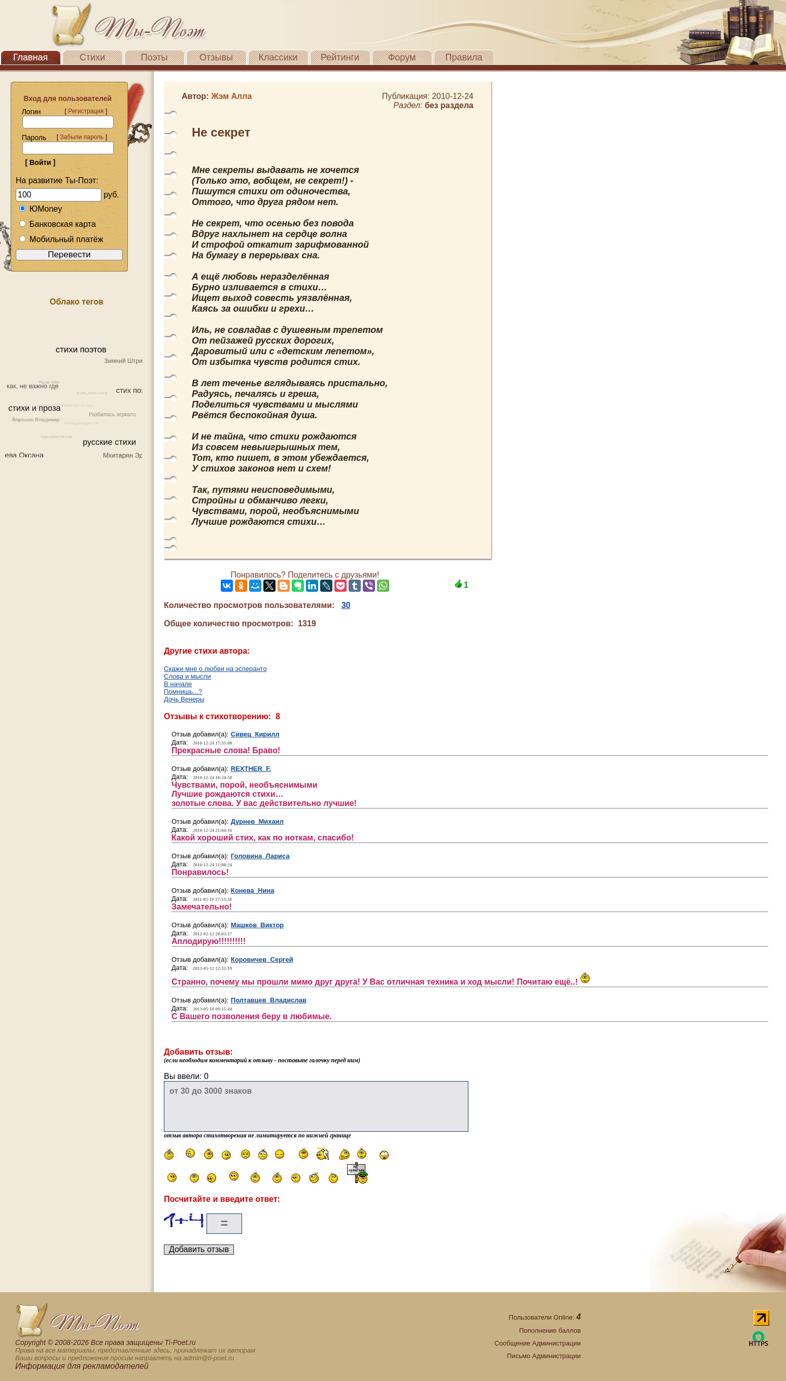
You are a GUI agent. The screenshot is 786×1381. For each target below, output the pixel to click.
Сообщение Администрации (537, 1343)
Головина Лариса (260, 856)
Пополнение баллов (550, 1330)
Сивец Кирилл (255, 734)
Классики (278, 57)
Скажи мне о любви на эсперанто (215, 668)
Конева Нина (253, 890)
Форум (402, 57)
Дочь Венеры (184, 699)
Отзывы (216, 57)
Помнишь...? (183, 691)
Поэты (154, 57)
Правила (463, 57)
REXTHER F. (251, 768)
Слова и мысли (187, 676)
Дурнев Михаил (257, 821)
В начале (178, 684)
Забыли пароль (82, 137)
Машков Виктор (257, 925)
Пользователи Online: (544, 1317)
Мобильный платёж (61, 239)
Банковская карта (57, 224)
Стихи (92, 57)
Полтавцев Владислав (268, 1000)
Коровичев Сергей (262, 959)
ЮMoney (40, 209)
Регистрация (86, 111)
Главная (30, 57)
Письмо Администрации (543, 1356)
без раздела (449, 105)
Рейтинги (340, 57)
